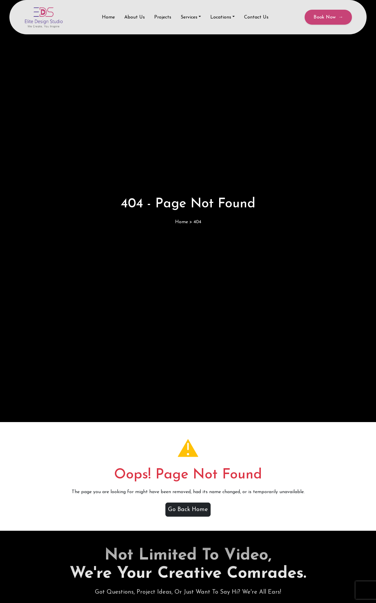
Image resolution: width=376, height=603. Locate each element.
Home (108, 17)
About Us (134, 17)
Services (189, 17)
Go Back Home (188, 510)
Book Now (328, 17)
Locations (220, 17)
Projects (162, 17)
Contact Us (256, 17)
